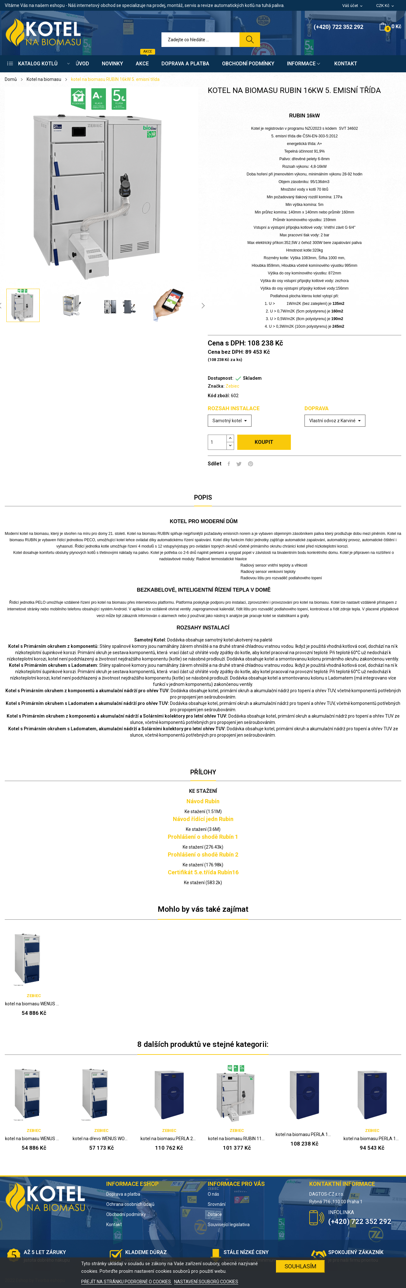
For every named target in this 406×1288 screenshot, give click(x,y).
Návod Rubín (203, 801)
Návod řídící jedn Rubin (203, 819)
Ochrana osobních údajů (130, 1204)
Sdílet (229, 464)
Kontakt (114, 1224)
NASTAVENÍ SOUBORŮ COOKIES (206, 1281)
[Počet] (217, 442)
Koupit (264, 442)
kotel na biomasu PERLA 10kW (372, 1138)
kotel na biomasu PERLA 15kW (304, 1134)
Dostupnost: (220, 378)
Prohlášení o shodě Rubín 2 (203, 854)
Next (203, 305)
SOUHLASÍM (301, 1266)
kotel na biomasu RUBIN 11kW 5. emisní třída (236, 1138)
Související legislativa (229, 1224)
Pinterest (250, 464)
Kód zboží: (219, 395)
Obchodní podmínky (126, 1214)
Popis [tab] (203, 497)
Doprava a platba (123, 1194)
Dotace (215, 1214)
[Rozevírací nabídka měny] (385, 5)
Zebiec (232, 386)
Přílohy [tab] (203, 772)
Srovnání (217, 1204)
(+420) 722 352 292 (338, 26)
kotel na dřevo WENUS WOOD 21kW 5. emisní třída (101, 1138)
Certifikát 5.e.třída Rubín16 (203, 872)
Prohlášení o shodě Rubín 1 (203, 836)
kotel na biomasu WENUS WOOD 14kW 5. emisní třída (33, 1003)
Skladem (252, 378)
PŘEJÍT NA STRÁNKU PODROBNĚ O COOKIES (126, 1281)
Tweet (239, 464)
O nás (213, 1194)
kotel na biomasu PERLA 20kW (169, 1138)
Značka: (216, 386)
